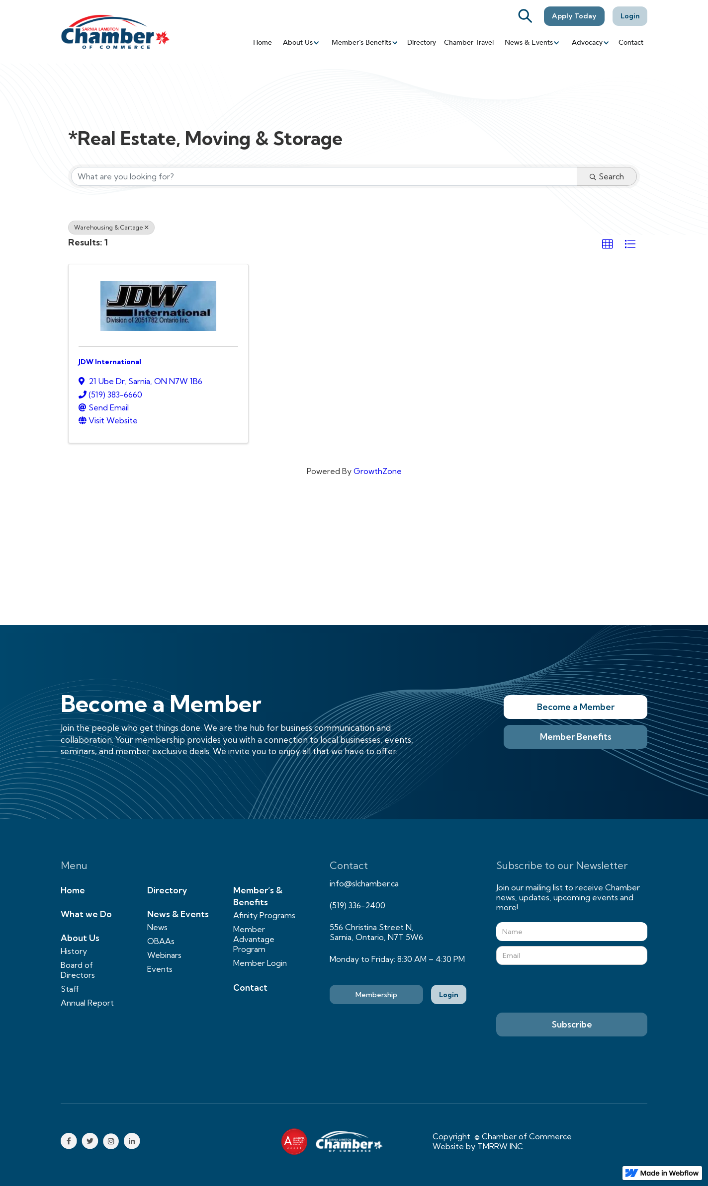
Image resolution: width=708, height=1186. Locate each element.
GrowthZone (378, 471)
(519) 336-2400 (357, 905)
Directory (421, 42)
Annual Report (87, 1003)
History (74, 951)
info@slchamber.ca (364, 883)
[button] (300, 43)
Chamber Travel (469, 42)
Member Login (260, 963)
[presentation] (571, 989)
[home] (115, 31)
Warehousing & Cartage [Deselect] (111, 227)
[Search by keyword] (324, 176)
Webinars (164, 955)
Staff (70, 989)
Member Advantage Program (253, 939)
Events (160, 969)
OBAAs (161, 941)
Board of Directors (78, 970)
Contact (631, 42)
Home (262, 42)
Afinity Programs (264, 915)
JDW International (110, 361)
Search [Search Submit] (607, 176)
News (157, 927)
